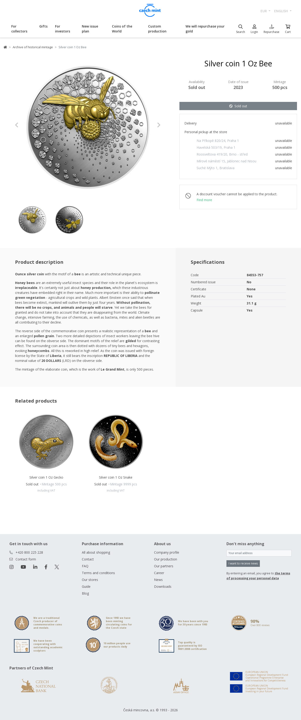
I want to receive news (243, 563)
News (158, 579)
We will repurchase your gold (205, 28)
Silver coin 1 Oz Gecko (46, 477)
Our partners (163, 566)
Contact (88, 559)
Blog (85, 593)
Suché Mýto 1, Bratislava (215, 168)
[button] (26, 125)
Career (159, 573)
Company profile (166, 552)
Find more (204, 200)
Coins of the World (122, 28)
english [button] (281, 11)
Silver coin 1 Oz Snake (115, 477)
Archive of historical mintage (33, 47)
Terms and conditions (98, 573)
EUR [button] (264, 11)
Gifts (43, 26)
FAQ (85, 566)
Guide (86, 586)
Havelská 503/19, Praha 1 (216, 147)
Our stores (90, 579)
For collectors (19, 28)
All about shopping (96, 552)
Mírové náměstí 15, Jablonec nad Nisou (226, 161)
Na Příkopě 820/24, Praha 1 (218, 140)
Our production (165, 559)
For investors (62, 28)
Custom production (157, 28)
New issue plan (90, 28)
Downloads (162, 586)
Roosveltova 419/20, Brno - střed (222, 154)
